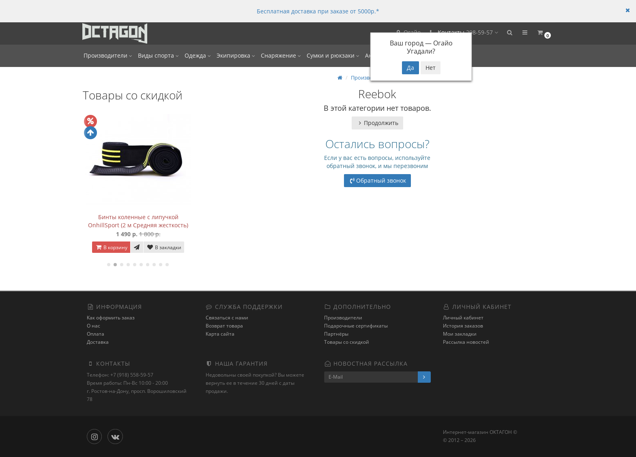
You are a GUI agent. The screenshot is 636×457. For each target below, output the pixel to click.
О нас (93, 325)
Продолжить (377, 123)
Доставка (98, 341)
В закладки (163, 247)
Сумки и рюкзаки (333, 55)
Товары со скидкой (346, 341)
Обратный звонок (377, 180)
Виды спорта (158, 55)
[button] (509, 33)
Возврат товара (224, 325)
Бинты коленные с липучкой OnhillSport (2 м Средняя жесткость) (138, 221)
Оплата (95, 333)
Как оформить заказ (111, 317)
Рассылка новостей (466, 341)
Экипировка (236, 55)
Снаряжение (281, 55)
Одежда (198, 55)
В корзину (111, 247)
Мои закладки (460, 333)
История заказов (463, 325)
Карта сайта (220, 333)
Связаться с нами (227, 317)
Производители (108, 55)
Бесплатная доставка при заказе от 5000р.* (318, 11)
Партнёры (336, 333)
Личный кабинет (463, 317)
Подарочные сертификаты (356, 325)
